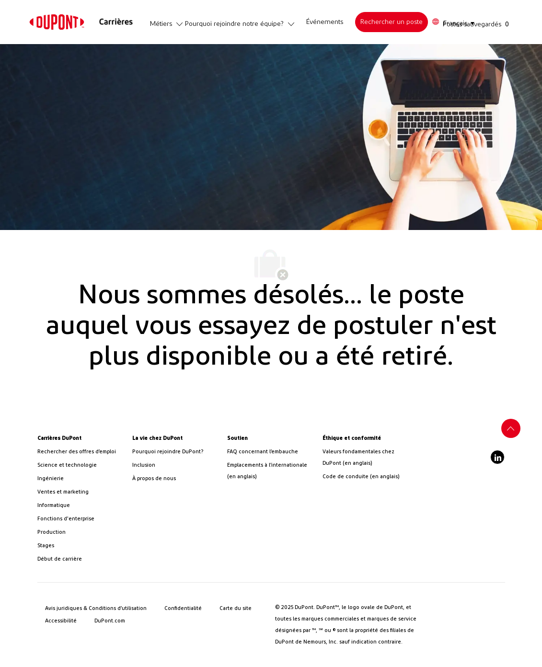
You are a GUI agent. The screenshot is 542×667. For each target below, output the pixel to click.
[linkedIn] (497, 457)
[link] (56, 22)
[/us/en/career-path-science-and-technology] (81, 465)
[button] (452, 22)
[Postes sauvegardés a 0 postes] (478, 24)
